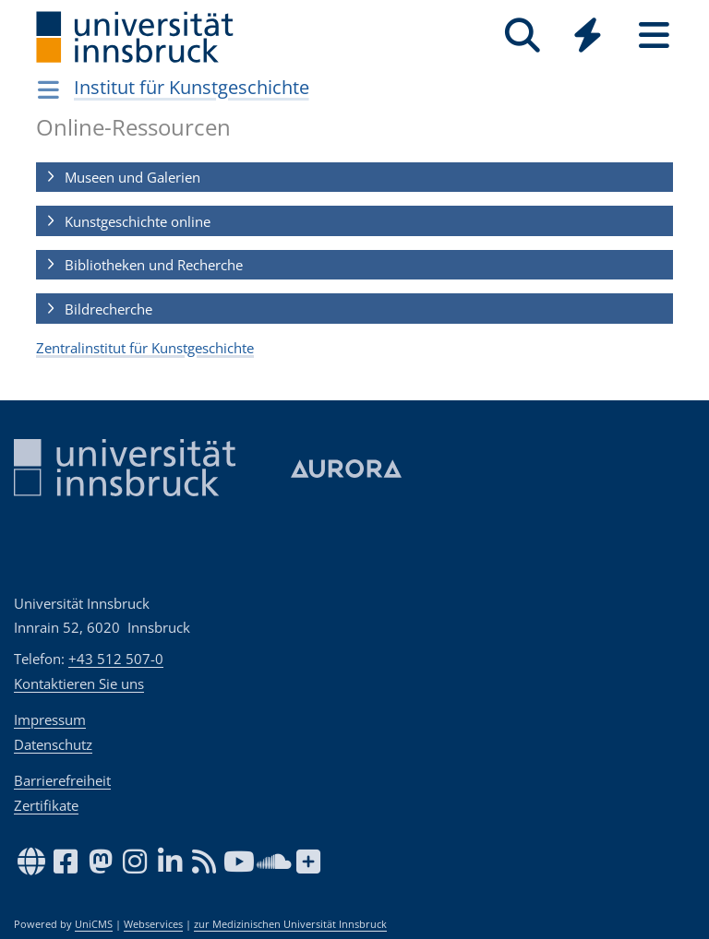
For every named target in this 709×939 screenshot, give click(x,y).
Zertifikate (46, 805)
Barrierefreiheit (62, 780)
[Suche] (522, 35)
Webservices (153, 924)
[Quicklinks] (587, 35)
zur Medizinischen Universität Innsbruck (290, 924)
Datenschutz (53, 744)
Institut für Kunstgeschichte (191, 87)
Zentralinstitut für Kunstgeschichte (145, 348)
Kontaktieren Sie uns (79, 683)
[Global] (588, 37)
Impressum (50, 719)
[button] (354, 178)
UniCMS (94, 924)
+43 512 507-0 (115, 658)
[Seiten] (654, 35)
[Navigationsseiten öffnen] (48, 89)
